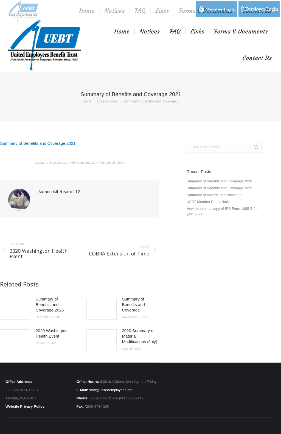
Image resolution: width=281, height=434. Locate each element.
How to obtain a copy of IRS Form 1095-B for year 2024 (222, 211)
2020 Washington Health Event (52, 333)
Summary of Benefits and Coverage (133, 304)
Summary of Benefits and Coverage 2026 (50, 304)
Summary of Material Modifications (214, 195)
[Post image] (15, 309)
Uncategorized (58, 162)
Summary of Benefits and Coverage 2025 (219, 188)
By (83, 162)
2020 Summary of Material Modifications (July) (139, 336)
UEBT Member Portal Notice (209, 202)
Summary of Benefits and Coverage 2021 (37, 143)
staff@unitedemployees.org (111, 390)
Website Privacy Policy (24, 406)
